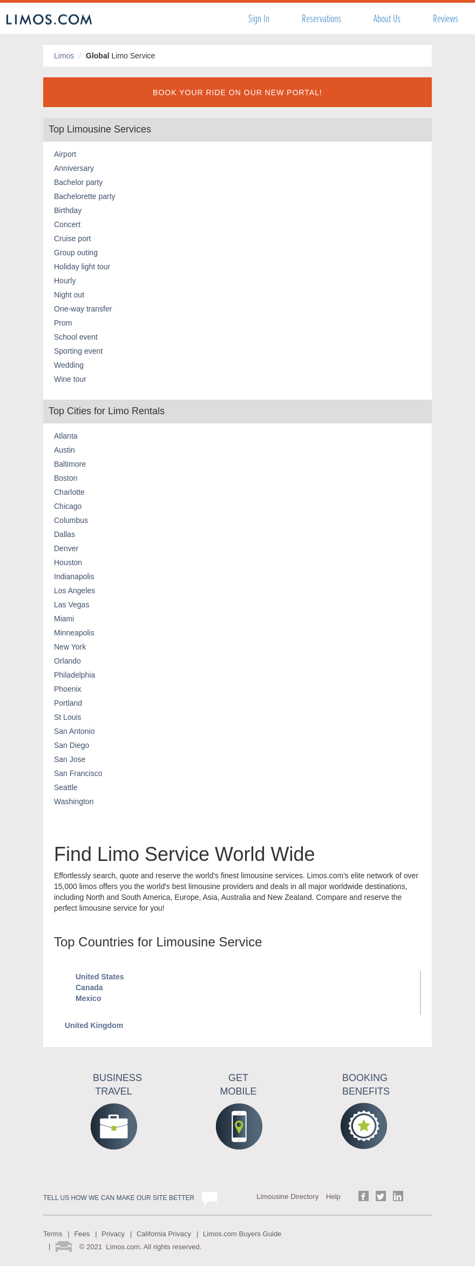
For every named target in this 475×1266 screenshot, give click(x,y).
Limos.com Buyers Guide (242, 1234)
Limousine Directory (287, 1196)
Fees (82, 1234)
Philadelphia (74, 675)
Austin (64, 450)
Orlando (67, 661)
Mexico (88, 998)
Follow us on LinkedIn (398, 1196)
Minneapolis (74, 632)
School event (76, 337)
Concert (67, 224)
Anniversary (74, 168)
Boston (66, 478)
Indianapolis (74, 576)
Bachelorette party (85, 196)
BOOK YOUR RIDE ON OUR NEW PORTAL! (237, 92)
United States (100, 976)
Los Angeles (74, 590)
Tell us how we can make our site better (118, 1198)
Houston (68, 562)
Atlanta (66, 436)
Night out (69, 294)
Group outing (76, 252)
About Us (387, 18)
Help (333, 1196)
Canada (89, 987)
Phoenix (68, 689)
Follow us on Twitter (381, 1196)
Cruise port (72, 238)
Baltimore (70, 464)
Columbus (71, 520)
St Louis (68, 717)
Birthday (68, 210)
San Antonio (74, 731)
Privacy (113, 1234)
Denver (66, 548)
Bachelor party (78, 182)
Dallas (64, 534)
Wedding (69, 365)
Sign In (258, 18)
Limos (64, 55)
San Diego (71, 745)
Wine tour (70, 379)
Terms (52, 1234)
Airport (65, 154)
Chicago (68, 506)
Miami (64, 618)
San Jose (69, 759)
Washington (73, 801)
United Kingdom (94, 1025)
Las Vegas (71, 604)
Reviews (445, 18)
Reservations (321, 18)
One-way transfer (83, 308)
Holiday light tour (82, 266)
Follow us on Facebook (363, 1196)
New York (70, 646)
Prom (63, 323)
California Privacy (164, 1234)
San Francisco (78, 773)
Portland (68, 703)
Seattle (66, 787)
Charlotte (69, 492)
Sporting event (78, 351)
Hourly (65, 280)
